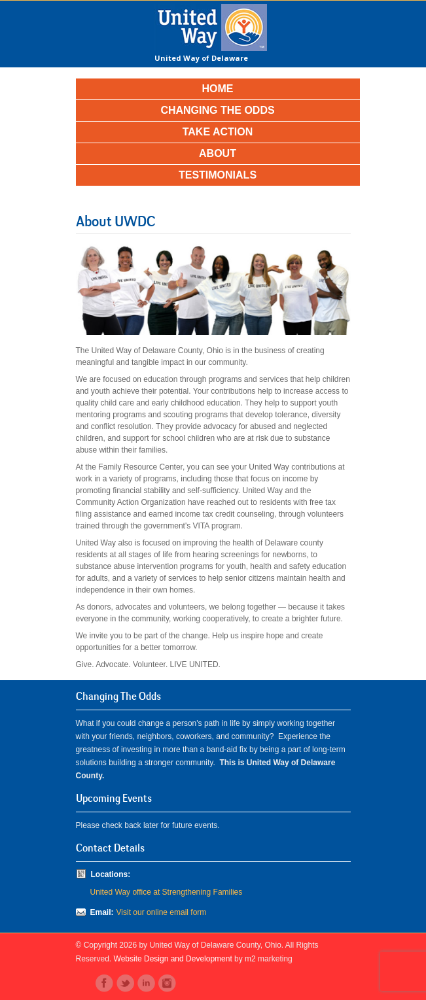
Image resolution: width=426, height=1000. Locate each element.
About (217, 153)
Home (218, 88)
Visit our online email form (161, 912)
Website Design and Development (173, 958)
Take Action (218, 131)
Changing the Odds (217, 110)
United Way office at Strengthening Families (166, 892)
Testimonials (218, 175)
